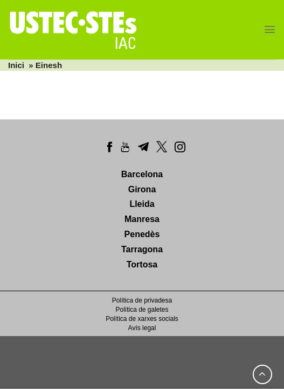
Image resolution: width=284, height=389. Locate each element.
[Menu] (270, 29)
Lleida (141, 204)
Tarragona (142, 249)
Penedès (142, 234)
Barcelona (142, 174)
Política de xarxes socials (142, 319)
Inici (16, 65)
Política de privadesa (142, 300)
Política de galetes (141, 309)
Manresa (142, 219)
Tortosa (142, 264)
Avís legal (142, 328)
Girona (142, 189)
